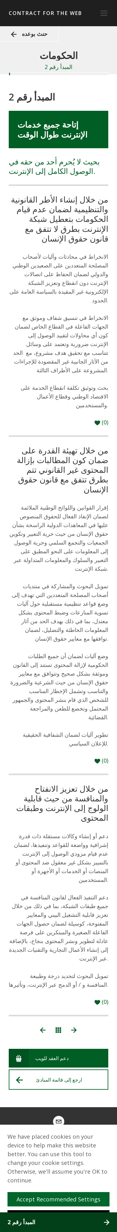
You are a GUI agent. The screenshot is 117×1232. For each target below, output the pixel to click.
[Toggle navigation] (104, 13)
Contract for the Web (45, 13)
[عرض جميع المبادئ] (58, 1029)
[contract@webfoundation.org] (58, 1121)
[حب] (101, 422)
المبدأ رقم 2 (58, 1222)
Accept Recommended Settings (61, 1199)
